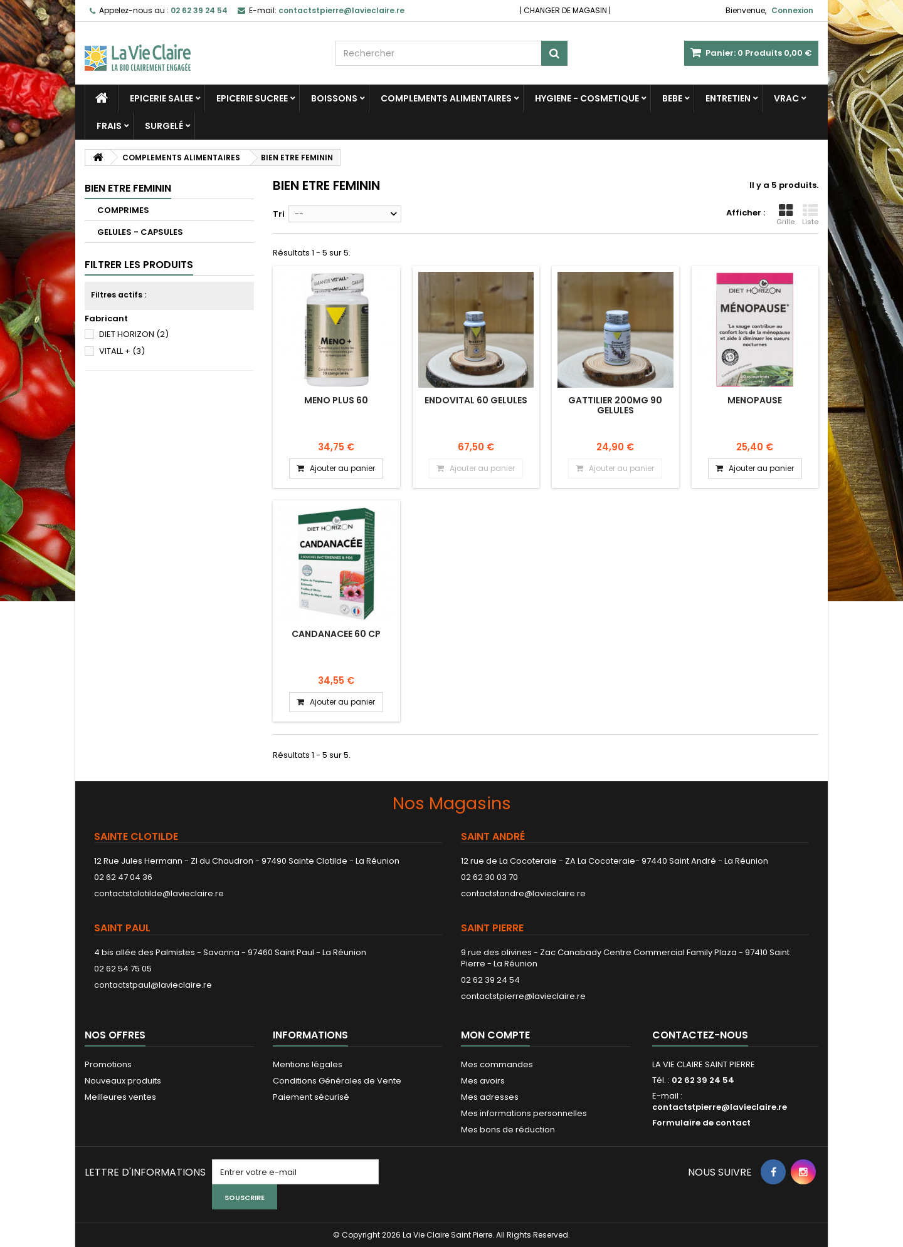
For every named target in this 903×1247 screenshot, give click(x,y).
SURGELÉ (164, 126)
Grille (785, 215)
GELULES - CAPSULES (140, 232)
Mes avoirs (483, 1081)
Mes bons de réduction (508, 1130)
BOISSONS (334, 98)
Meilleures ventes (120, 1097)
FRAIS (109, 126)
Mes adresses (490, 1097)
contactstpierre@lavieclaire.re (523, 996)
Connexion (792, 10)
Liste (810, 215)
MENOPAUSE (754, 400)
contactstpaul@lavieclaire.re (153, 985)
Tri (279, 214)
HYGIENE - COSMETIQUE (587, 98)
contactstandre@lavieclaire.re (523, 893)
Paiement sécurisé (311, 1097)
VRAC (786, 98)
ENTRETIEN (728, 98)
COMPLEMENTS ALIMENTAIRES (446, 98)
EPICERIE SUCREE (252, 98)
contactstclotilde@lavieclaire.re (159, 893)
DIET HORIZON (134, 334)
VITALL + (122, 351)
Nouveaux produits (123, 1081)
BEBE (672, 98)
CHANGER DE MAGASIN (565, 10)
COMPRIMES (123, 210)
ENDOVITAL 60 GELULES (476, 400)
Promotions (108, 1064)
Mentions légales (307, 1064)
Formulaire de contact (701, 1123)
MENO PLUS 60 (336, 400)
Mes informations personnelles (524, 1113)
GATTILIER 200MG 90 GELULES (615, 405)
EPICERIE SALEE (161, 98)
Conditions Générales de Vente (337, 1081)
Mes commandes (497, 1064)
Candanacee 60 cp (336, 634)
